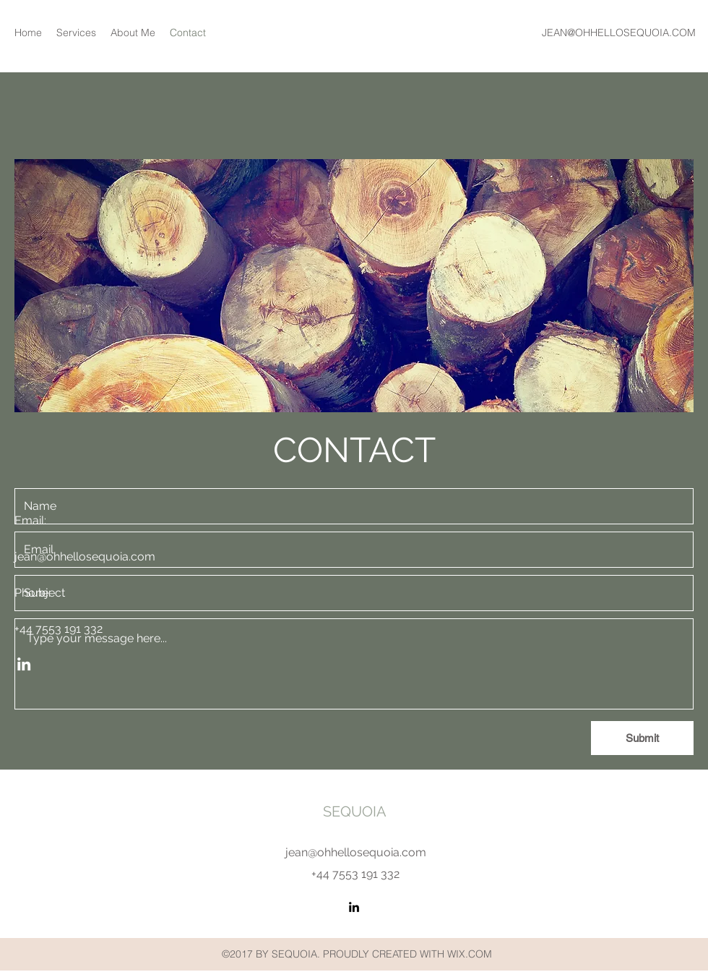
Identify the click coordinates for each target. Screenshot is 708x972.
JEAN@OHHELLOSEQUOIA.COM (619, 32)
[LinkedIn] (354, 907)
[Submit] (642, 738)
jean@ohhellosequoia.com (355, 852)
